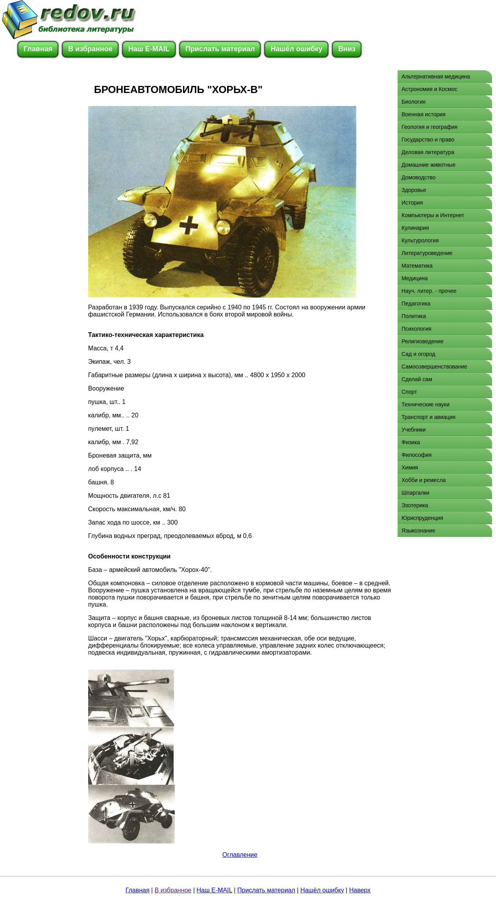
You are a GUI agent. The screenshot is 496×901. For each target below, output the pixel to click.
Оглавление (239, 854)
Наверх (359, 890)
